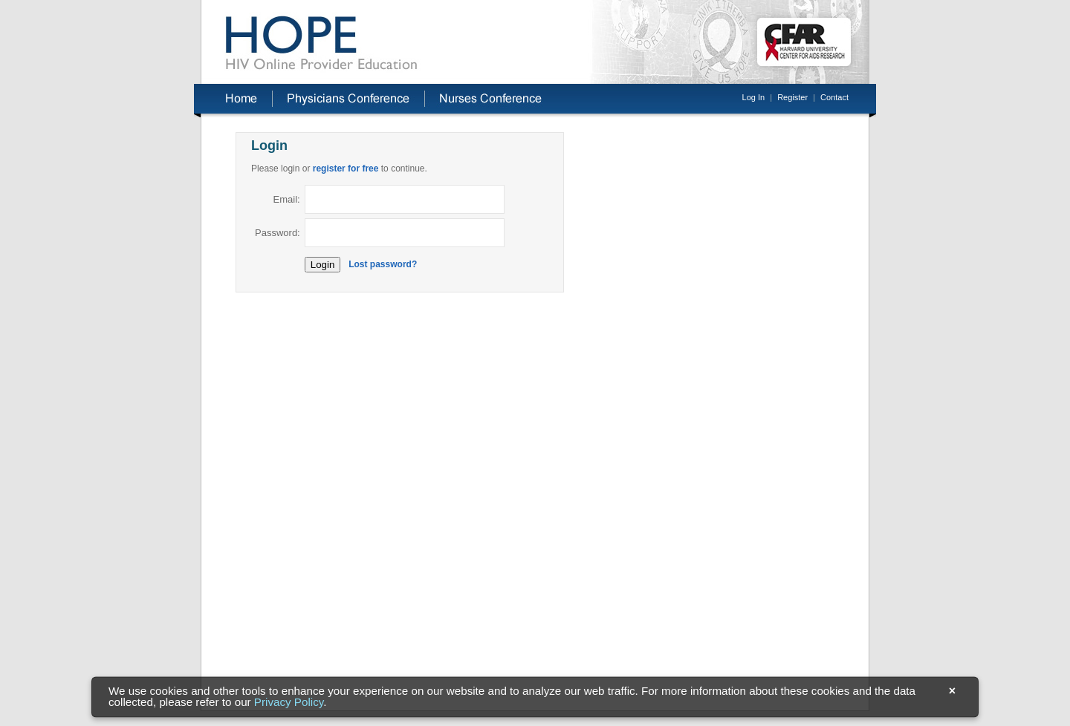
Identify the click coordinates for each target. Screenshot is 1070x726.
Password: (277, 232)
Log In (753, 97)
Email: (286, 199)
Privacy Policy (288, 702)
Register (792, 97)
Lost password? (382, 264)
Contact (834, 97)
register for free (346, 168)
